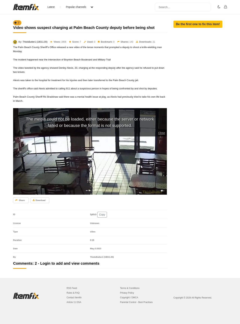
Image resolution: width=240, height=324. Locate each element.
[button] (197, 24)
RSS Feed (72, 288)
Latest (51, 6)
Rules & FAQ (73, 293)
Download (39, 200)
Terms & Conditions (130, 288)
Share (20, 200)
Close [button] (161, 132)
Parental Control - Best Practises (136, 302)
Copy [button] (102, 214)
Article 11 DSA (74, 302)
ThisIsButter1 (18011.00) (35, 42)
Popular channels (79, 6)
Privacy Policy (127, 293)
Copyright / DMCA (129, 297)
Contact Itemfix (74, 297)
